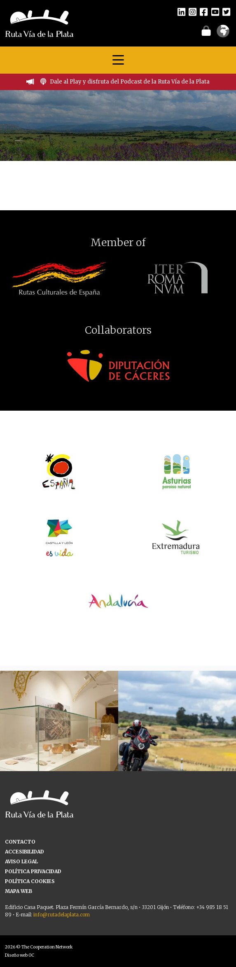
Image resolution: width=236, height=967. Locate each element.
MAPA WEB (18, 891)
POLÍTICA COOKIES (30, 881)
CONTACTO (20, 842)
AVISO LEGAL (21, 861)
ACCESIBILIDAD (24, 851)
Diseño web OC (19, 955)
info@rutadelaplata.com (61, 914)
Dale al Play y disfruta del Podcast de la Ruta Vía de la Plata (130, 81)
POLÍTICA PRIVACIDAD (33, 871)
